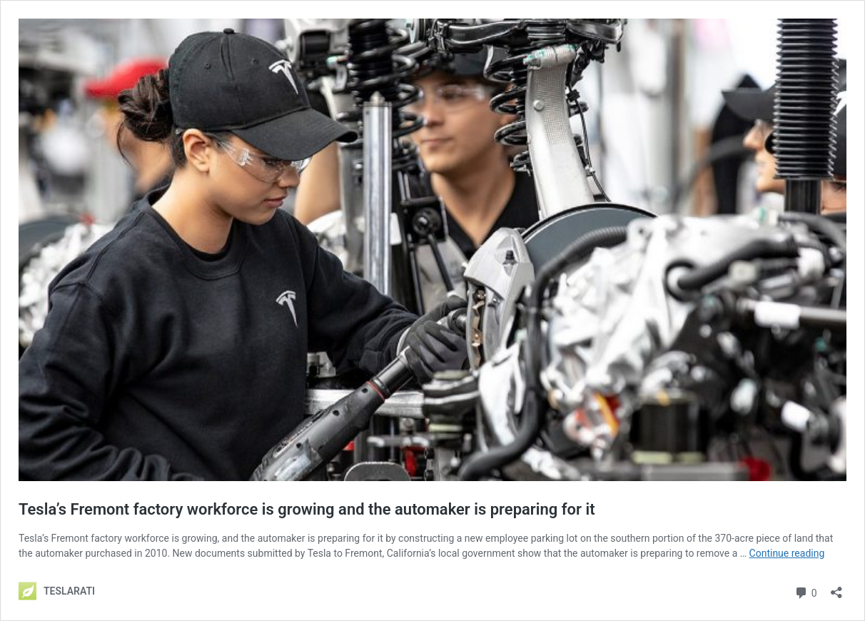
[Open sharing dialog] (836, 588)
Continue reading (787, 553)
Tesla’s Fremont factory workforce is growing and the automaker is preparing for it (307, 509)
